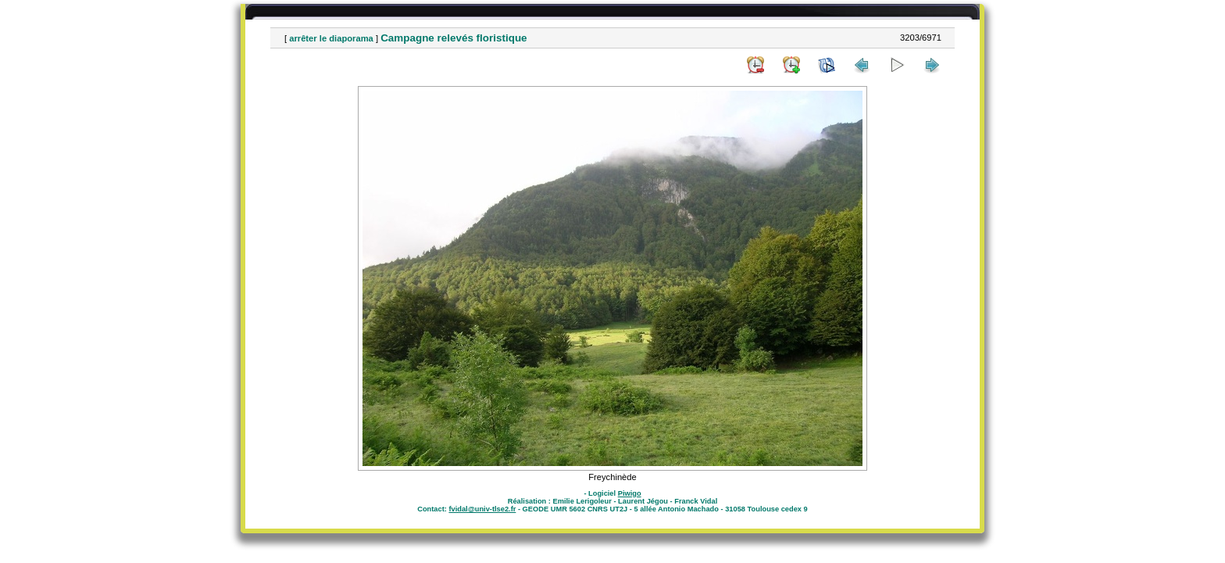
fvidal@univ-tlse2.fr (482, 509)
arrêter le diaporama (331, 38)
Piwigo (629, 493)
